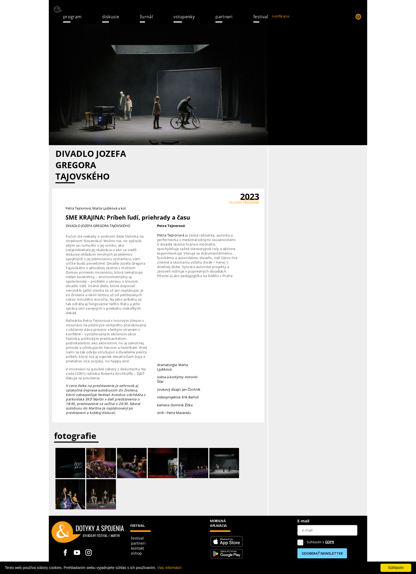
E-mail (303, 520)
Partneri (224, 17)
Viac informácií (169, 568)
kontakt (137, 548)
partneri (138, 543)
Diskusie (110, 17)
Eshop (136, 553)
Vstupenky (184, 17)
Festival (260, 17)
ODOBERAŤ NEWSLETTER (322, 553)
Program (72, 17)
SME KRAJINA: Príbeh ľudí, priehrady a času (128, 217)
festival (137, 538)
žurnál (146, 17)
